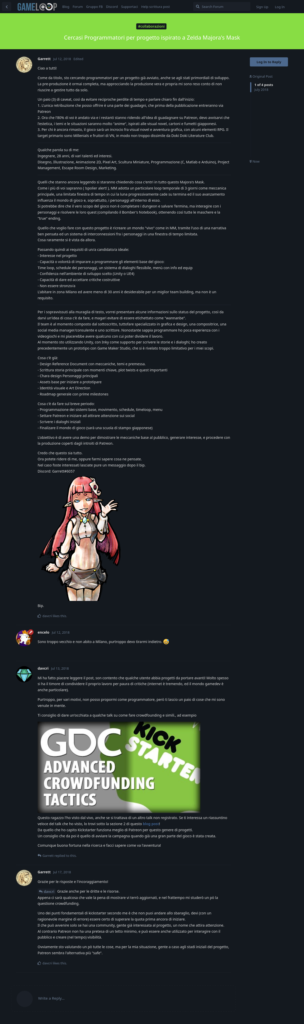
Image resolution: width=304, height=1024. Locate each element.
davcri (49, 891)
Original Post (261, 76)
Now (255, 161)
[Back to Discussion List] (6, 6)
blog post (151, 823)
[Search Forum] (221, 6)
